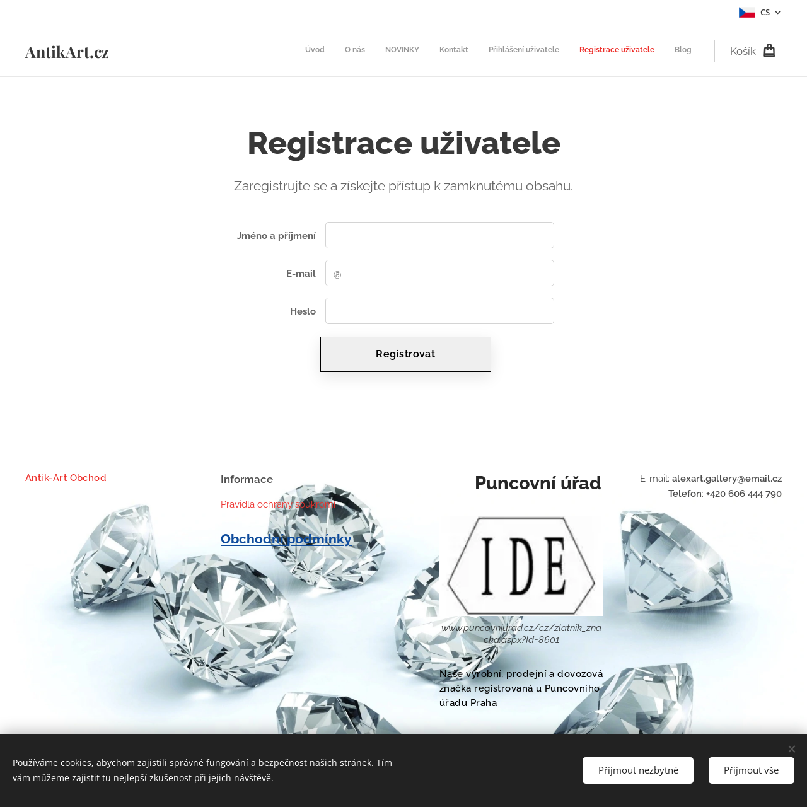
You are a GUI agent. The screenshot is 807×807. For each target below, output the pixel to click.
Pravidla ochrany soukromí (278, 504)
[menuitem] (574, 51)
